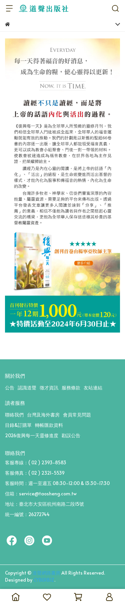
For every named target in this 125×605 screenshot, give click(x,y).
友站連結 (93, 387)
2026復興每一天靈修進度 (31, 435)
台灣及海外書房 (43, 414)
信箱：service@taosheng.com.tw (41, 493)
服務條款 (71, 387)
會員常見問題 (77, 414)
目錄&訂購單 (18, 425)
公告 (9, 387)
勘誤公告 (71, 435)
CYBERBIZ (43, 580)
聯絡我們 (14, 414)
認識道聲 (27, 387)
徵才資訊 (49, 387)
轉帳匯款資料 (49, 425)
